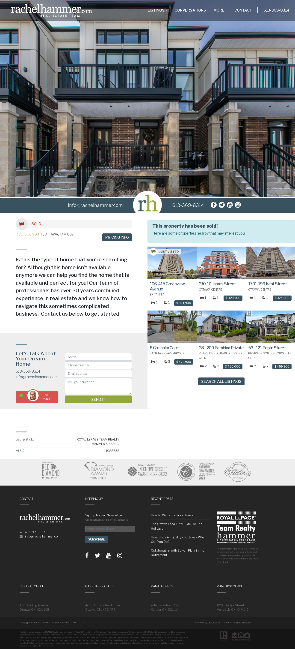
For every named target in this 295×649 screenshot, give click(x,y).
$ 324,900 (183, 303)
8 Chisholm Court (165, 347)
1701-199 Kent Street (267, 283)
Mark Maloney (243, 622)
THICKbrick (213, 622)
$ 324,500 (282, 298)
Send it (98, 399)
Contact (243, 10)
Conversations (190, 10)
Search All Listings (221, 381)
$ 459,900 (281, 366)
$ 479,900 (183, 362)
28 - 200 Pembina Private (221, 347)
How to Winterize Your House (172, 515)
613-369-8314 (276, 10)
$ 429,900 (233, 298)
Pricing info (117, 237)
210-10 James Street (217, 283)
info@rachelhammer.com (37, 377)
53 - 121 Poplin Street (267, 347)
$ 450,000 (232, 366)
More (218, 10)
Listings (156, 10)
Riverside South (29, 234)
